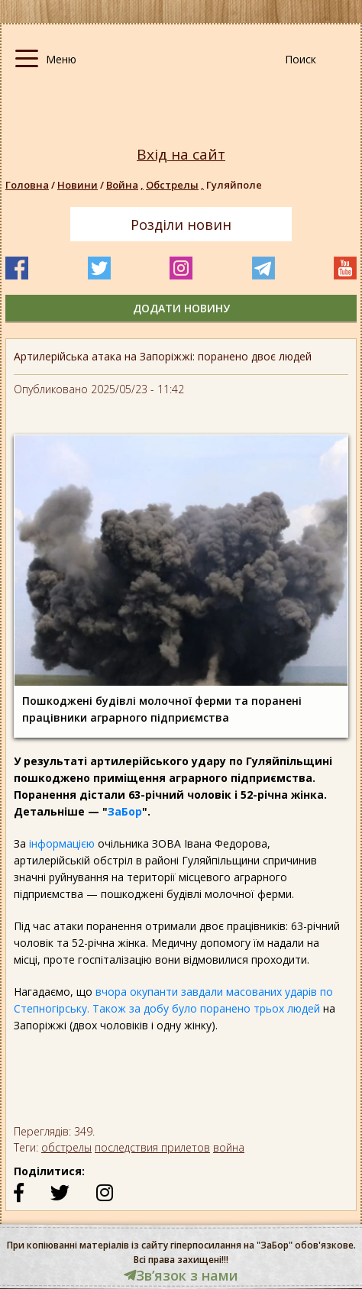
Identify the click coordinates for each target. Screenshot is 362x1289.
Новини (77, 185)
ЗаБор (125, 811)
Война (126, 185)
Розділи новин (181, 224)
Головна (27, 185)
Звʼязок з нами (181, 1275)
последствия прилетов (152, 1147)
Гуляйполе (234, 185)
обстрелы (66, 1147)
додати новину (181, 308)
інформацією (63, 843)
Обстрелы (176, 185)
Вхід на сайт (181, 155)
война (228, 1147)
